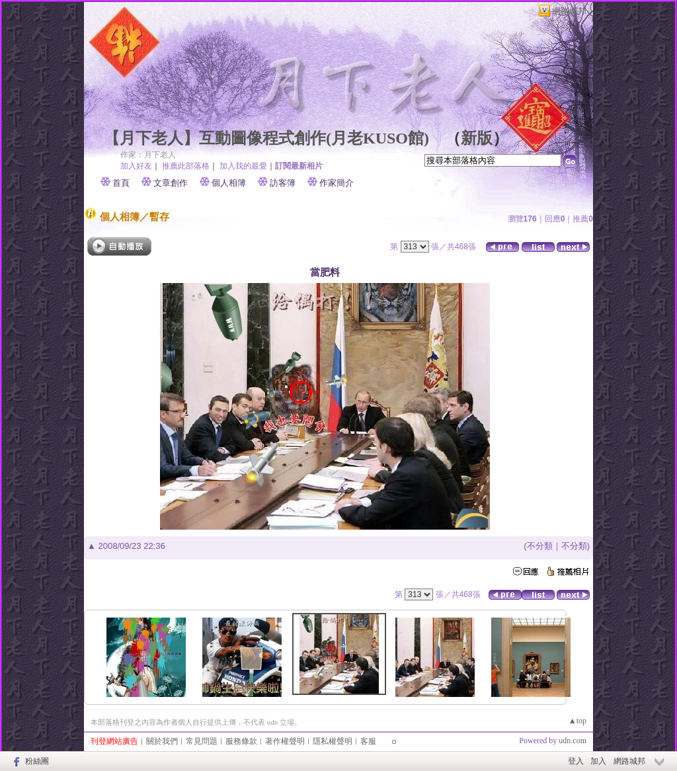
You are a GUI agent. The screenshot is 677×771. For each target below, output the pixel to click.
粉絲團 (37, 761)
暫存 (159, 216)
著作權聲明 (285, 741)
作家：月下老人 (148, 154)
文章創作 (170, 183)
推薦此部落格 (186, 166)
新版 (477, 138)
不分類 (540, 546)
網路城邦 (569, 11)
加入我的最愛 (243, 166)
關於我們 (162, 741)
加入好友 (136, 166)
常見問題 (202, 741)
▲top (577, 720)
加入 (598, 761)
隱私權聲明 (332, 741)
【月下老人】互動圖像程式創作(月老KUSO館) (266, 138)
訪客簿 (283, 183)
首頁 (121, 183)
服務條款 (241, 741)
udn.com (572, 740)
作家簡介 (336, 183)
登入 (576, 761)
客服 (368, 741)
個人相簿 (229, 183)
